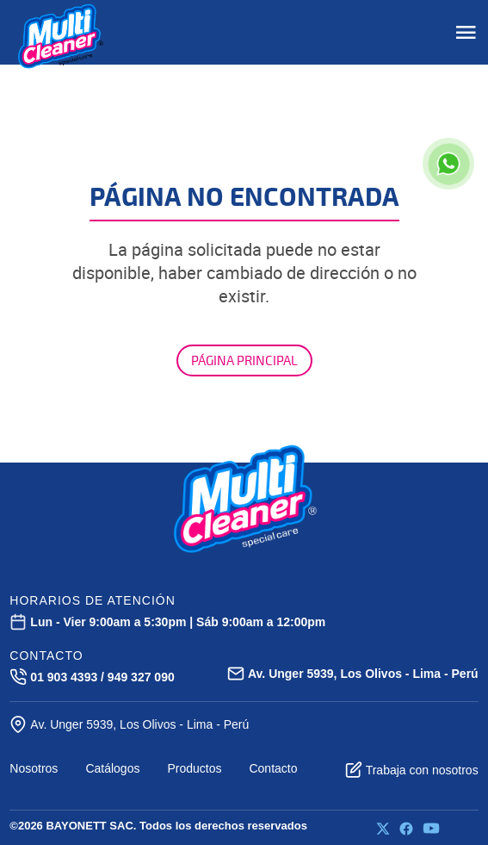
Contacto (273, 768)
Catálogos (112, 768)
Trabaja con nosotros (412, 770)
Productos (194, 768)
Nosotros (33, 768)
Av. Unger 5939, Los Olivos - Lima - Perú (129, 724)
